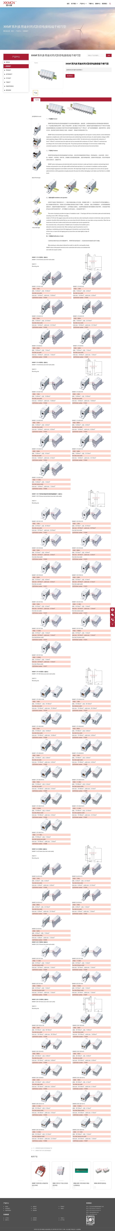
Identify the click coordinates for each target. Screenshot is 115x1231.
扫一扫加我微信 (89, 1224)
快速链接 (6, 1214)
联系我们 (70, 76)
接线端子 (25, 31)
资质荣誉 (35, 1218)
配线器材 (8, 90)
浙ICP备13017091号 (57, 1229)
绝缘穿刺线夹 (10, 86)
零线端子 (8, 70)
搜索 (109, 55)
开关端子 (8, 78)
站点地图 (68, 1229)
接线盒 (8, 62)
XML (64, 1229)
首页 (12, 31)
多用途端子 (9, 74)
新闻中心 (7, 1220)
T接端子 (8, 82)
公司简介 (7, 1218)
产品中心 (18, 31)
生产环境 (62, 1220)
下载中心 (62, 1218)
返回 (105, 100)
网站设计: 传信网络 (76, 1229)
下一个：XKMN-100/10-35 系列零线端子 (41, 1150)
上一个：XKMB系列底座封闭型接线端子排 (41, 1148)
